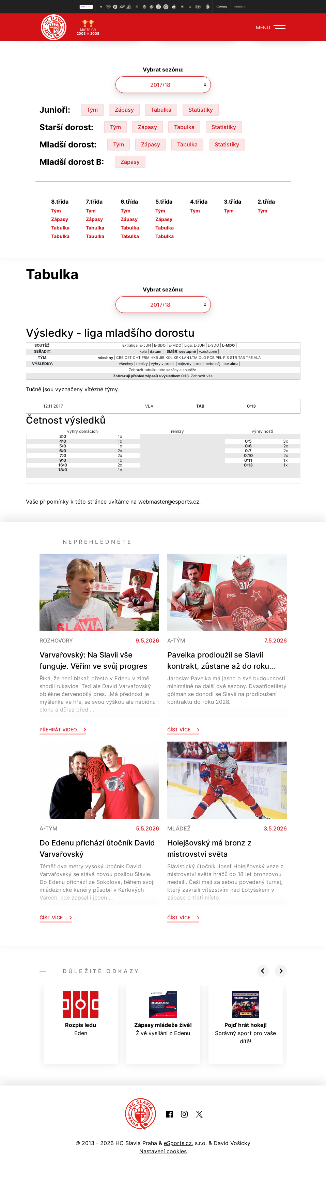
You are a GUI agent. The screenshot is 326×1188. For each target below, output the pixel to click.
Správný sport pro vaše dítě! (245, 1018)
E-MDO (175, 345)
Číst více (183, 729)
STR (233, 357)
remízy (142, 364)
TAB (241, 357)
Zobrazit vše (202, 376)
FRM (146, 357)
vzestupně (208, 351)
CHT (137, 357)
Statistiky (200, 109)
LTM (194, 357)
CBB (120, 357)
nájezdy (184, 364)
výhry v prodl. (163, 364)
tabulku (150, 370)
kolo (143, 351)
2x (120, 450)
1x (120, 436)
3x (285, 441)
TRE (249, 357)
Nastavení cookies (163, 1151)
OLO (202, 357)
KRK (177, 357)
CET (128, 357)
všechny (126, 364)
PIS (226, 357)
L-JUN (199, 345)
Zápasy (124, 109)
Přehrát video (63, 729)
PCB (211, 357)
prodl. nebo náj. (208, 364)
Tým (92, 109)
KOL (169, 357)
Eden (80, 1013)
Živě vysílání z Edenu (163, 1013)
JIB (162, 357)
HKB (154, 357)
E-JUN (145, 345)
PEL (219, 357)
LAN (185, 357)
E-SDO (160, 345)
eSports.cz (178, 1143)
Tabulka (161, 109)
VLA (257, 357)
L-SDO (213, 345)
